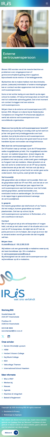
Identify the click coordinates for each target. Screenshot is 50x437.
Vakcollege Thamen (12, 364)
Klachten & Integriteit (13, 394)
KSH (6, 361)
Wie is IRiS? (8, 379)
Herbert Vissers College (14, 353)
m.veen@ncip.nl (8, 244)
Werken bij (8, 382)
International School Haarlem (16, 368)
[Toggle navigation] (46, 3)
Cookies (14, 422)
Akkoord (8, 433)
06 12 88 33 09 (23, 244)
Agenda (7, 390)
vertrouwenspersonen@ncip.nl (17, 254)
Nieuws (7, 386)
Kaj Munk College (11, 357)
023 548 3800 (7, 328)
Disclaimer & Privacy (12, 411)
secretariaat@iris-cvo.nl (12, 331)
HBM (6, 349)
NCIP (39, 115)
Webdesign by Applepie (13, 415)
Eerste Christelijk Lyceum (14, 346)
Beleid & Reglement (12, 397)
